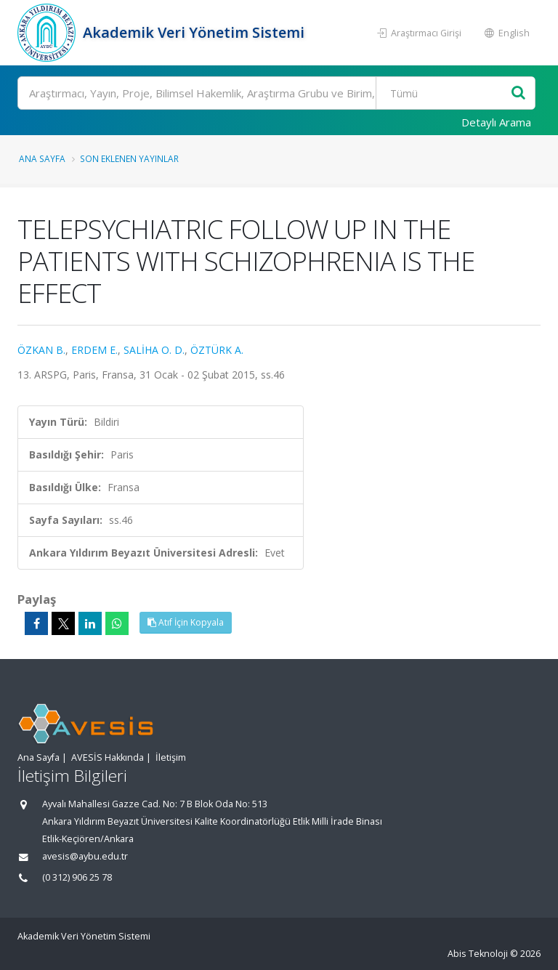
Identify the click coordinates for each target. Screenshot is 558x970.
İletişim (170, 757)
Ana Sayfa (42, 158)
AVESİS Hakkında (107, 757)
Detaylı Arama (496, 122)
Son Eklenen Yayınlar (129, 158)
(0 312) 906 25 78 (77, 877)
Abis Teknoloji (478, 953)
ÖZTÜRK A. (216, 350)
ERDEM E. (94, 350)
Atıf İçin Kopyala (185, 622)
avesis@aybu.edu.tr (85, 856)
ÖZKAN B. (41, 350)
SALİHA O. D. (154, 350)
